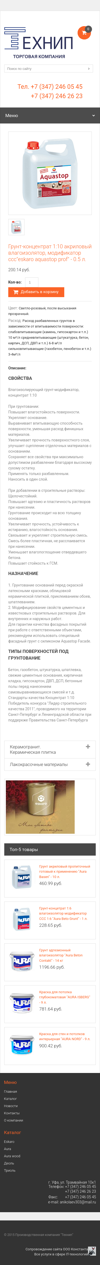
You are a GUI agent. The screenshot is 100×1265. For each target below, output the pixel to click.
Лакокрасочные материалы (39, 764)
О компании (13, 1120)
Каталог (10, 1099)
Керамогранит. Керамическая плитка (33, 749)
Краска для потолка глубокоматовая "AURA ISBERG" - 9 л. (64, 997)
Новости (11, 1106)
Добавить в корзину (36, 292)
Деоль (9, 1163)
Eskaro (9, 1142)
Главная (10, 1092)
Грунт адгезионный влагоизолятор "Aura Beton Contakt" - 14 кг (61, 955)
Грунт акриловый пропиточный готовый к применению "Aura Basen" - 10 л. (64, 871)
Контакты (11, 1113)
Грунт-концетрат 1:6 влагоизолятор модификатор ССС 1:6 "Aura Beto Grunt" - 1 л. (63, 913)
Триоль (9, 1170)
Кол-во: (15, 282)
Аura (7, 1149)
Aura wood (12, 1156)
